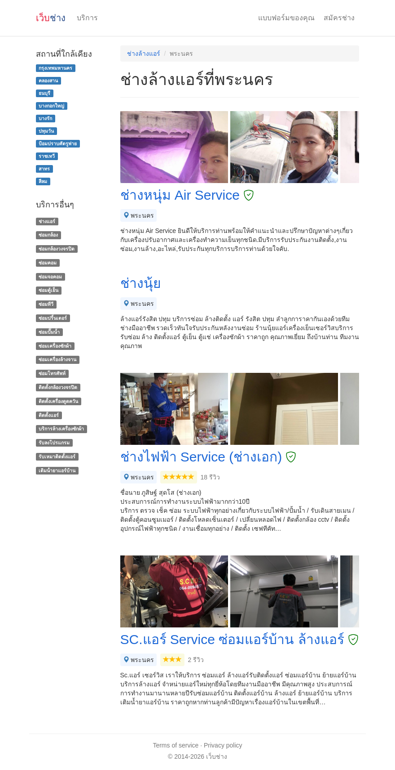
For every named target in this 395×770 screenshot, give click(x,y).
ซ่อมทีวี (46, 304)
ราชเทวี (47, 156)
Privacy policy (223, 745)
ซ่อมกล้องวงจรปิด (57, 248)
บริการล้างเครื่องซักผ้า (61, 429)
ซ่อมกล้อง (48, 234)
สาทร (44, 168)
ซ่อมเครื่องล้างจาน (57, 360)
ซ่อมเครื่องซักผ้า (55, 346)
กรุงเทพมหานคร (55, 68)
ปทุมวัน (46, 131)
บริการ (87, 18)
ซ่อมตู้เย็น (48, 290)
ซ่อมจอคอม (50, 276)
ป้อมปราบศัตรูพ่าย (58, 143)
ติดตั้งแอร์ (49, 415)
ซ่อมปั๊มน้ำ (49, 332)
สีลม (43, 181)
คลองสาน (48, 80)
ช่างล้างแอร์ (143, 53)
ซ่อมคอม (48, 262)
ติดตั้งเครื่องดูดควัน (58, 401)
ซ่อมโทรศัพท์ (52, 373)
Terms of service (175, 745)
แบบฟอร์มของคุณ (286, 18)
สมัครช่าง (339, 18)
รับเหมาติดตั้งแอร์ (57, 456)
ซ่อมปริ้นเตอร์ (53, 318)
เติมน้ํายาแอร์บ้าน (57, 470)
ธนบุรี (44, 93)
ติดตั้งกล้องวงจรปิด (58, 387)
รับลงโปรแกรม (54, 442)
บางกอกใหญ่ (51, 105)
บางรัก (45, 118)
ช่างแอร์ (47, 221)
